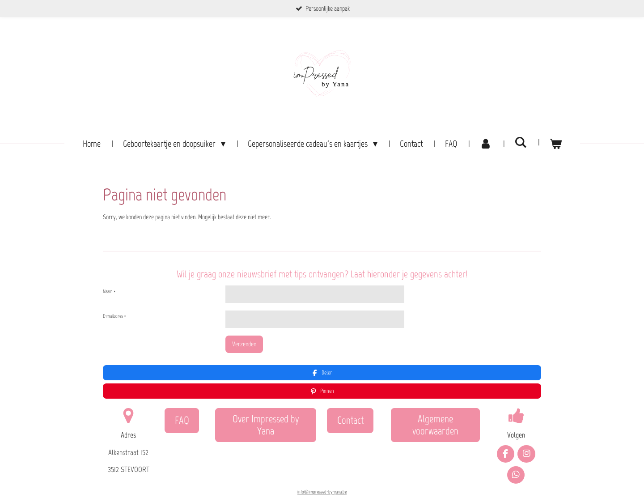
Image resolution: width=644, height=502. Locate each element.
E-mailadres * (114, 316)
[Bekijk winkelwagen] (555, 143)
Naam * (109, 291)
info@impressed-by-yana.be (322, 469)
